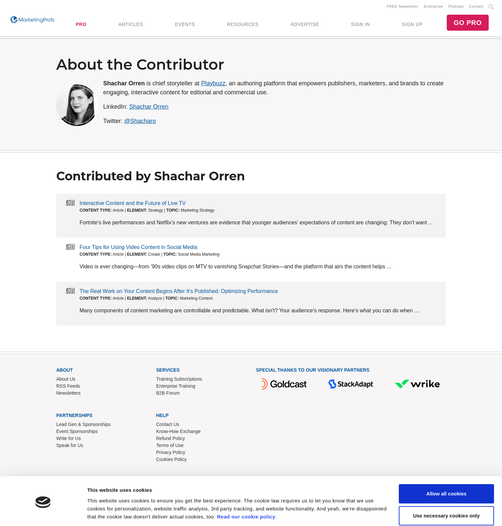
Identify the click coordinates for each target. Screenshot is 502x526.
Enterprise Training (175, 387)
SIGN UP (412, 25)
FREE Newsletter (402, 7)
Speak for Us (69, 446)
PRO (81, 25)
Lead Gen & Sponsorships (83, 425)
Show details (102, 513)
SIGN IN (360, 25)
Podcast (455, 7)
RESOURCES (243, 25)
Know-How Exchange (178, 432)
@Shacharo (140, 122)
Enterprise (433, 7)
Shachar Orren (148, 108)
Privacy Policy (170, 453)
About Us (66, 380)
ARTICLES (131, 25)
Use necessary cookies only (446, 493)
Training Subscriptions (179, 380)
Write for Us (68, 439)
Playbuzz (213, 84)
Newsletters (68, 394)
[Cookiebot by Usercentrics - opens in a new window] (43, 513)
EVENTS (185, 25)
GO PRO (468, 23)
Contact (476, 7)
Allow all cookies (446, 472)
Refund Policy (170, 439)
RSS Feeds (68, 387)
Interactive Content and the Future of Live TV (133, 204)
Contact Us (167, 425)
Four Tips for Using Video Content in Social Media (138, 248)
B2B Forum (168, 394)
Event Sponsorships (77, 432)
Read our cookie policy (246, 494)
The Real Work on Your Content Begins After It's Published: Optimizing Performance (179, 292)
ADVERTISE (305, 25)
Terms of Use (169, 446)
